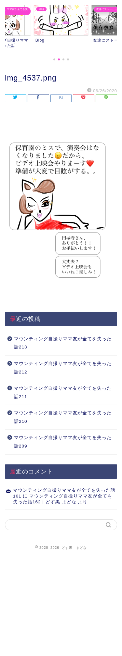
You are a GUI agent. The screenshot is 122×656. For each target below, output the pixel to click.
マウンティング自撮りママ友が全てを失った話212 (63, 367)
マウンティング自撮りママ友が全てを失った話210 (63, 417)
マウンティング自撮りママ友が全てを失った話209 (63, 441)
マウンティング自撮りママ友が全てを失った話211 (63, 392)
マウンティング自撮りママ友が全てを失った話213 (63, 343)
